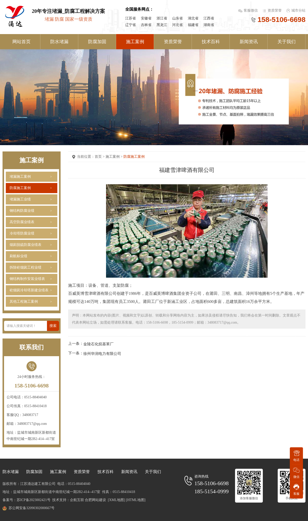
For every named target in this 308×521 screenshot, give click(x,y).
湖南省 (208, 25)
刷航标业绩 (18, 256)
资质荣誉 (275, 10)
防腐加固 (97, 41)
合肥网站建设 (95, 500)
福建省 (193, 25)
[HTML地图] (135, 500)
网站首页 (21, 41)
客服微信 (251, 10)
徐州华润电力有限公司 (102, 353)
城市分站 (298, 10)
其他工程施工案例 (24, 301)
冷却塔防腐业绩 (22, 233)
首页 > (100, 157)
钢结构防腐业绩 (22, 211)
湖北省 (193, 18)
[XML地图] (116, 500)
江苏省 (130, 18)
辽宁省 (130, 25)
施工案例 (135, 41)
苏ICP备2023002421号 (33, 500)
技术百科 (211, 41)
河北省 (177, 25)
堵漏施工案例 (20, 176)
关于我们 (286, 41)
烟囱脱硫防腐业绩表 (25, 245)
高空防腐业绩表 (22, 222)
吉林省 (146, 25)
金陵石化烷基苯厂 (98, 344)
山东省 (177, 18)
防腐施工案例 (20, 188)
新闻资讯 (249, 41)
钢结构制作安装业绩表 (27, 279)
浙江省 (162, 18)
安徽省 (146, 18)
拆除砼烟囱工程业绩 (25, 267)
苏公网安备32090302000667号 (32, 508)
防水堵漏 (59, 41)
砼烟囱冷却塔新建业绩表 (29, 290)
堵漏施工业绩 (20, 199)
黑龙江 (162, 25)
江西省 (208, 18)
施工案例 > (114, 157)
